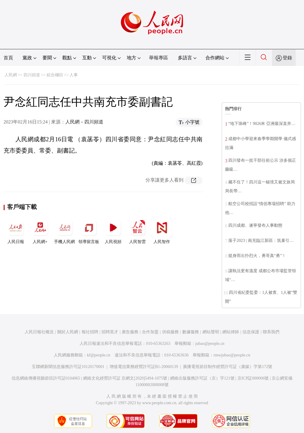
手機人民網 (64, 230)
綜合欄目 (55, 75)
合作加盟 (150, 332)
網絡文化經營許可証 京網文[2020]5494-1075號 (125, 378)
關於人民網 (67, 332)
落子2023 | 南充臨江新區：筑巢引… (261, 240)
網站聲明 (210, 332)
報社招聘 (90, 332)
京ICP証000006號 (253, 378)
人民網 (10, 75)
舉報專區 (158, 57)
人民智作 (161, 230)
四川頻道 (31, 75)
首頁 (8, 57)
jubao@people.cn (209, 343)
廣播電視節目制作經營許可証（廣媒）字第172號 (227, 366)
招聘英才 (110, 332)
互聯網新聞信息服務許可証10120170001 (68, 366)
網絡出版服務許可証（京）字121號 (202, 378)
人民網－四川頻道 (84, 121)
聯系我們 (271, 332)
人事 (73, 75)
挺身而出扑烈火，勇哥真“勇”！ (257, 255)
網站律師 (230, 332)
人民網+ (40, 230)
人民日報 (15, 230)
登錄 (287, 57)
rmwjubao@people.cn (231, 355)
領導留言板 (88, 230)
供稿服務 (170, 332)
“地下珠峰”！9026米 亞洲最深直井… (261, 123)
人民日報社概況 (39, 332)
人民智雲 (137, 230)
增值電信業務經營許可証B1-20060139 (144, 366)
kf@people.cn (98, 355)
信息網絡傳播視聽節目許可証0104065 (46, 378)
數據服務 (190, 332)
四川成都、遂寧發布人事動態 (255, 225)
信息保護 (251, 332)
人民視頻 (113, 230)
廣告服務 (130, 332)
